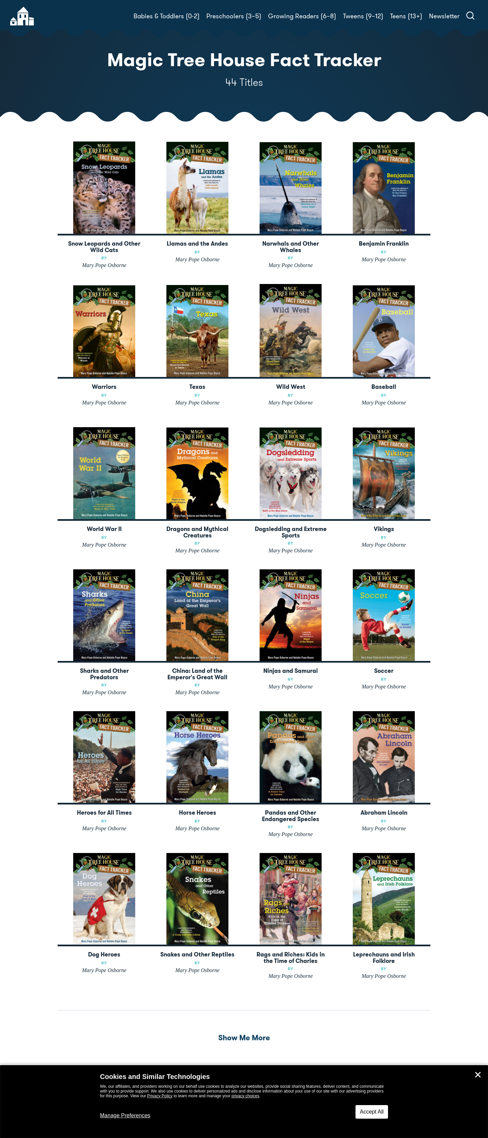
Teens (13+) (406, 16)
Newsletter (444, 16)
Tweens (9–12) (363, 16)
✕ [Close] (478, 1074)
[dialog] (244, 1101)
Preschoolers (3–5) (233, 16)
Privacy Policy (159, 1096)
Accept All (372, 1112)
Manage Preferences (125, 1115)
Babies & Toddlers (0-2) (167, 16)
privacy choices (245, 1096)
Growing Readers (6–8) (302, 16)
